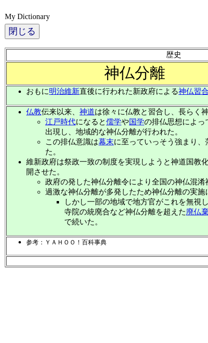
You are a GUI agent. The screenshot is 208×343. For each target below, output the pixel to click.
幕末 (106, 142)
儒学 (113, 122)
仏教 (33, 112)
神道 (87, 112)
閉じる (22, 31)
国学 (136, 122)
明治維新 (64, 91)
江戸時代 (60, 122)
